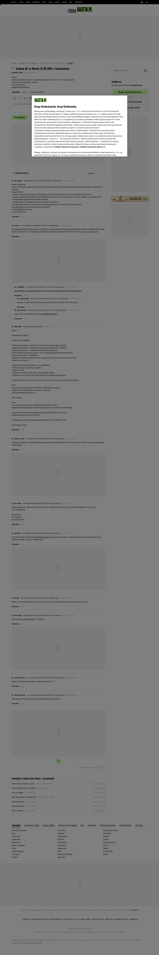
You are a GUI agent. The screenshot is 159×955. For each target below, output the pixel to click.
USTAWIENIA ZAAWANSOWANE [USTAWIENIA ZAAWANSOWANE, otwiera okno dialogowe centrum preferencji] (51, 152)
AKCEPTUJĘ (116, 152)
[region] (79, 125)
